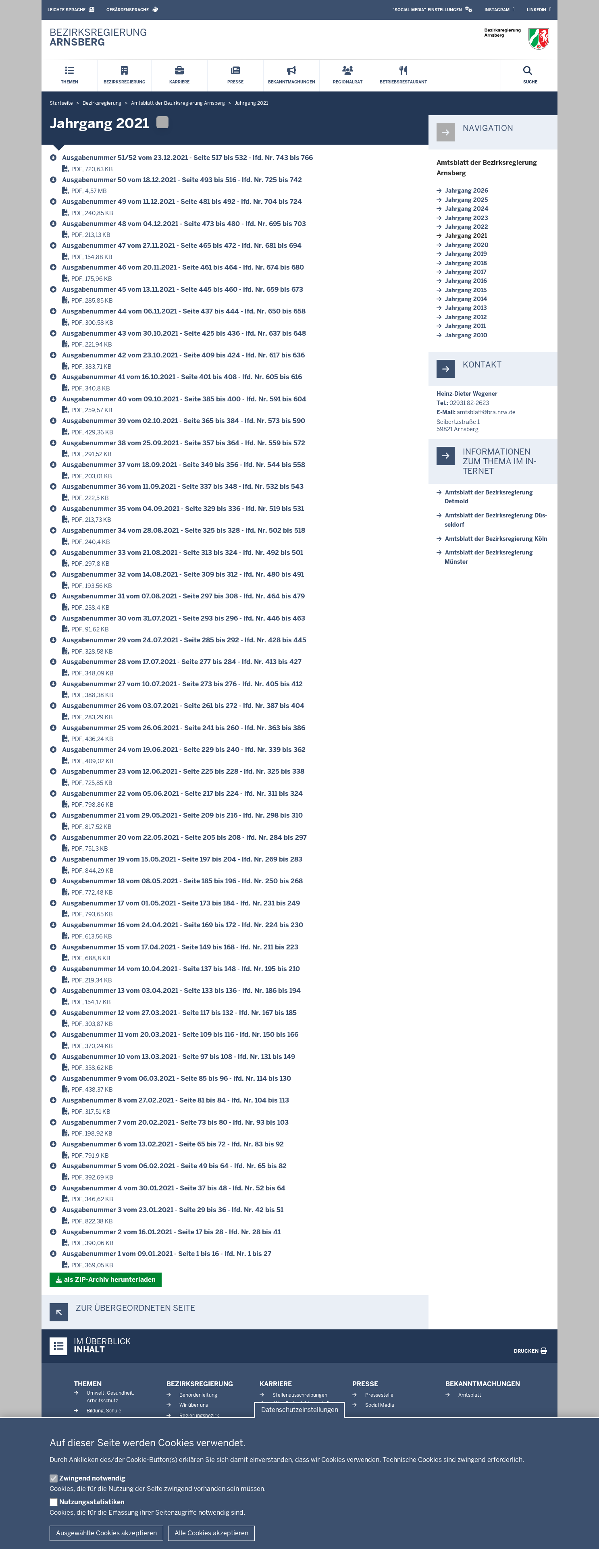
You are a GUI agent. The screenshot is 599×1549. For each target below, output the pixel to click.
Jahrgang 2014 (466, 299)
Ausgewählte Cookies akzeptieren (106, 1533)
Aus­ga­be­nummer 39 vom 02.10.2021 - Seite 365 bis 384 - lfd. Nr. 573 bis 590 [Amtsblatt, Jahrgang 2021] (183, 421)
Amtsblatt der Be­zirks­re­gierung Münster (489, 557)
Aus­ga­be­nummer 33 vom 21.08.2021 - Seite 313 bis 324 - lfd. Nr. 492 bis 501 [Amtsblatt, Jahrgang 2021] (182, 552)
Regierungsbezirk (199, 1415)
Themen (88, 1384)
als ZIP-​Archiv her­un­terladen (110, 1279)
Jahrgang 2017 (466, 272)
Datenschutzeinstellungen (299, 1410)
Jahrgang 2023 (466, 218)
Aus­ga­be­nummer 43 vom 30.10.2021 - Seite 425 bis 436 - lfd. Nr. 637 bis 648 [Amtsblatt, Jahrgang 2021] (184, 333)
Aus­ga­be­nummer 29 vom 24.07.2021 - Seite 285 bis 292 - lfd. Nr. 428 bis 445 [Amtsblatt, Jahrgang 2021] (184, 640)
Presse (365, 1384)
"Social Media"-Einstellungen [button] (432, 9)
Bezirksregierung (199, 1384)
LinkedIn (539, 9)
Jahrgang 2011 (465, 326)
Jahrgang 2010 (466, 335)
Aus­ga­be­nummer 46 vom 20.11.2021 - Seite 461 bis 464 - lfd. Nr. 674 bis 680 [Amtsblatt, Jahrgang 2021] (183, 267)
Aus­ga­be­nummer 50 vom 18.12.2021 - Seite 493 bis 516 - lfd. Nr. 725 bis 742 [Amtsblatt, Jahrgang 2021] (182, 180)
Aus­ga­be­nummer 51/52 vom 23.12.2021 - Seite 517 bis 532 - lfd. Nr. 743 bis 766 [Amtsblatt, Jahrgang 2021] (187, 158)
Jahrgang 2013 (466, 307)
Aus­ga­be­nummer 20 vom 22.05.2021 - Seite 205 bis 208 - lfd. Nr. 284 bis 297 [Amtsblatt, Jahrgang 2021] (184, 837)
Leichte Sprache (71, 9)
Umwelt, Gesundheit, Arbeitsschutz (110, 1397)
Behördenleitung (198, 1395)
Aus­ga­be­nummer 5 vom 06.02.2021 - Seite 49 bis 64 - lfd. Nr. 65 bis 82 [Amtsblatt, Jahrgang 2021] (174, 1166)
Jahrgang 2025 (466, 199)
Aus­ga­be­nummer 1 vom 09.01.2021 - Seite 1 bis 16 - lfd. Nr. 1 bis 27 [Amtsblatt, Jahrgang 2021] (166, 1254)
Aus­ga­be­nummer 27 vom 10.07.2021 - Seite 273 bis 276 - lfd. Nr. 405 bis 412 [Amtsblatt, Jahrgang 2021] (182, 684)
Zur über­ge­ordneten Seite (135, 1308)
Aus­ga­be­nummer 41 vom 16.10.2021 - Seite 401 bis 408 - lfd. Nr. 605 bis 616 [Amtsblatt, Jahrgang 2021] (182, 377)
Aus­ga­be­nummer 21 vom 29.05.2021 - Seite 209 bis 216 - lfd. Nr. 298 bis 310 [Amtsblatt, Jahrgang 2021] (182, 815)
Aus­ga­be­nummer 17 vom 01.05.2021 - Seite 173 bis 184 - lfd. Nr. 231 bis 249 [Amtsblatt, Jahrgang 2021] (181, 903)
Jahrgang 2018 (466, 263)
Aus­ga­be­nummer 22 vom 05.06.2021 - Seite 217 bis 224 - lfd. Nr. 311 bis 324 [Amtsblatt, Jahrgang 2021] (182, 793)
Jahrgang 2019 (466, 253)
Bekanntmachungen (482, 1384)
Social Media (379, 1405)
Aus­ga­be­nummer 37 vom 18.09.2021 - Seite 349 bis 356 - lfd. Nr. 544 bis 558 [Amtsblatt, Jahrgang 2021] (183, 465)
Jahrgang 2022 (466, 226)
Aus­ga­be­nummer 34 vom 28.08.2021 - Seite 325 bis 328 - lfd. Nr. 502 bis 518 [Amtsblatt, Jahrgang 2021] (183, 530)
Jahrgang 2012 (466, 317)
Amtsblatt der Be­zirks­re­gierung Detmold (489, 497)
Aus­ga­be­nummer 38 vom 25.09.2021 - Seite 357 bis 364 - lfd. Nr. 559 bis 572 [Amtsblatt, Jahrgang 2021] (183, 443)
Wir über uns (193, 1405)
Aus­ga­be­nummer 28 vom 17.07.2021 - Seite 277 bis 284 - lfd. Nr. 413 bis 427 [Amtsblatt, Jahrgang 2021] (182, 662)
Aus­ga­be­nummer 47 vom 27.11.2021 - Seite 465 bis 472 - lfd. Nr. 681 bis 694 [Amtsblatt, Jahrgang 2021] (182, 245)
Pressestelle (379, 1395)
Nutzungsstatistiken (92, 1502)
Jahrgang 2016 (466, 280)
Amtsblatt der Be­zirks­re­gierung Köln (496, 538)
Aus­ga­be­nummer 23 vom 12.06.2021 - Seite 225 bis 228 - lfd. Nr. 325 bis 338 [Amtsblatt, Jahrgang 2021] (183, 771)
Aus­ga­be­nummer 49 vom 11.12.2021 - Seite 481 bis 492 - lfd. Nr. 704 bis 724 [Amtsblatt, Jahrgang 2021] (182, 201)
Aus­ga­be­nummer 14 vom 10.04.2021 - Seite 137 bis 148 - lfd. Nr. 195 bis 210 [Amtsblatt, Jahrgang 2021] (181, 969)
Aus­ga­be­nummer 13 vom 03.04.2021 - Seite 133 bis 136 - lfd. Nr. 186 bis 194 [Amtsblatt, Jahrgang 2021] (181, 990)
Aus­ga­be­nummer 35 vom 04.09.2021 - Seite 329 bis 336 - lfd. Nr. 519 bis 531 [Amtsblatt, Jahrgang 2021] (183, 509)
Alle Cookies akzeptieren (211, 1533)
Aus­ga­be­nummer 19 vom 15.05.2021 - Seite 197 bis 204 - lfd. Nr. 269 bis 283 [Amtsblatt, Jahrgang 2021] (182, 859)
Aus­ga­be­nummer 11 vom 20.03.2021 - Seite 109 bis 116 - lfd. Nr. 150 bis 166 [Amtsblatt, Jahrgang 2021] (180, 1034)
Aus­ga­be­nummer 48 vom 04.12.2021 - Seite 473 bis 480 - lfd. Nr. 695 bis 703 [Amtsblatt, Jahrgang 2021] (184, 224)
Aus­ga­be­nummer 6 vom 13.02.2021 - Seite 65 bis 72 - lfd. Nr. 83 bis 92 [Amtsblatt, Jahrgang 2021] (173, 1144)
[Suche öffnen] (530, 75)
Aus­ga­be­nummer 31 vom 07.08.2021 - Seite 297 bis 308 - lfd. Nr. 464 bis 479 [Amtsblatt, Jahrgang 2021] (183, 596)
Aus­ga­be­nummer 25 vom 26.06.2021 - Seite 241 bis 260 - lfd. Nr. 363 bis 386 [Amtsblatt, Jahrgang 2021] (183, 728)
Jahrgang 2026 (466, 190)
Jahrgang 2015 (466, 290)
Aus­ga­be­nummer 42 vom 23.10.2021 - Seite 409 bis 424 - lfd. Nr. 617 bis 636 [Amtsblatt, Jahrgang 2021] (183, 355)
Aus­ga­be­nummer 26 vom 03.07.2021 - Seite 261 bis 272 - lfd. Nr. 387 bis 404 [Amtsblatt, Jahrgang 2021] (183, 706)
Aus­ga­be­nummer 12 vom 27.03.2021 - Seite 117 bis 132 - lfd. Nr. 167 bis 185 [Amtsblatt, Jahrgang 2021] (179, 1013)
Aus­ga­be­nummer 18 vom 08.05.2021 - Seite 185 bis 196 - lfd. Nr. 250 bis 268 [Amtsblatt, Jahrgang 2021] (182, 881)
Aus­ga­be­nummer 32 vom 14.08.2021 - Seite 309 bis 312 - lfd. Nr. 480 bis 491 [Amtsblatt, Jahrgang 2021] (183, 574)
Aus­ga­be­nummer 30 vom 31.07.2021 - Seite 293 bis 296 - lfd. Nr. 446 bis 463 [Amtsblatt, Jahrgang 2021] (183, 618)
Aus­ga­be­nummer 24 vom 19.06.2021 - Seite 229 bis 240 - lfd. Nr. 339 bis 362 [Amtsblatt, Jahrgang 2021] (184, 749)
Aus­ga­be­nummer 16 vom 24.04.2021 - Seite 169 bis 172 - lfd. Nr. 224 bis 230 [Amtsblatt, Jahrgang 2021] (182, 925)
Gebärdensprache (132, 9)
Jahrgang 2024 (466, 208)
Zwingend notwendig (92, 1478)
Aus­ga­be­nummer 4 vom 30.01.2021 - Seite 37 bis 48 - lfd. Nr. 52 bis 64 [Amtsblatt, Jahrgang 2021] (173, 1188)
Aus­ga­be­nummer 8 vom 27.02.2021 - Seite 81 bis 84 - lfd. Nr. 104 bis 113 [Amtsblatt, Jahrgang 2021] (175, 1100)
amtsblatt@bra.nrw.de (486, 412)
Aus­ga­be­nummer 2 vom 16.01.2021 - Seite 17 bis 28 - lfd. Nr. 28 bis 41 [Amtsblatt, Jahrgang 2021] (171, 1232)
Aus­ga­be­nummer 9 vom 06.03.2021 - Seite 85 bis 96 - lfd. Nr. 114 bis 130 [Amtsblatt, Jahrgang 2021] (176, 1078)
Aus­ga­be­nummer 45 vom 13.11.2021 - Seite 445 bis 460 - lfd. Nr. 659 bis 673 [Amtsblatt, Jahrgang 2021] (182, 289)
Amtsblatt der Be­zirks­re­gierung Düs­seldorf (496, 520)
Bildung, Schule (104, 1411)
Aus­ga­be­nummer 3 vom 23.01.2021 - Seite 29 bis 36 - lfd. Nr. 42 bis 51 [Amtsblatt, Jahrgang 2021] (172, 1210)
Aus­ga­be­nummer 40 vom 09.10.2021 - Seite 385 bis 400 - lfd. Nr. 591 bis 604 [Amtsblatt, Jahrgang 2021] (184, 399)
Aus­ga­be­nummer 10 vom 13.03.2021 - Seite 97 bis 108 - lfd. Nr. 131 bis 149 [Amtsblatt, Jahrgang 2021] (178, 1057)
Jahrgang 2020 (467, 245)
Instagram (500, 9)
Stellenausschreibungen (299, 1395)
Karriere (276, 1384)
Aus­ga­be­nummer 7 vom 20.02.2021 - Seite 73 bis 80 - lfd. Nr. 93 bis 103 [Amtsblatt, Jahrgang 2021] (175, 1122)
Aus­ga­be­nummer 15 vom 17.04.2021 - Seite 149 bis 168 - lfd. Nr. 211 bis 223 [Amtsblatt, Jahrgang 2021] (180, 947)
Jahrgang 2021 (466, 235)
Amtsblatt (469, 1395)
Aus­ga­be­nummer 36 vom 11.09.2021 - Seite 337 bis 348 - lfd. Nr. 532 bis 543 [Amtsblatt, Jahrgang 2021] (183, 486)
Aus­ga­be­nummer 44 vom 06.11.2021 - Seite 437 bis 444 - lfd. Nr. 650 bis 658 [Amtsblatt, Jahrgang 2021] (184, 311)
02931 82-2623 (469, 403)
